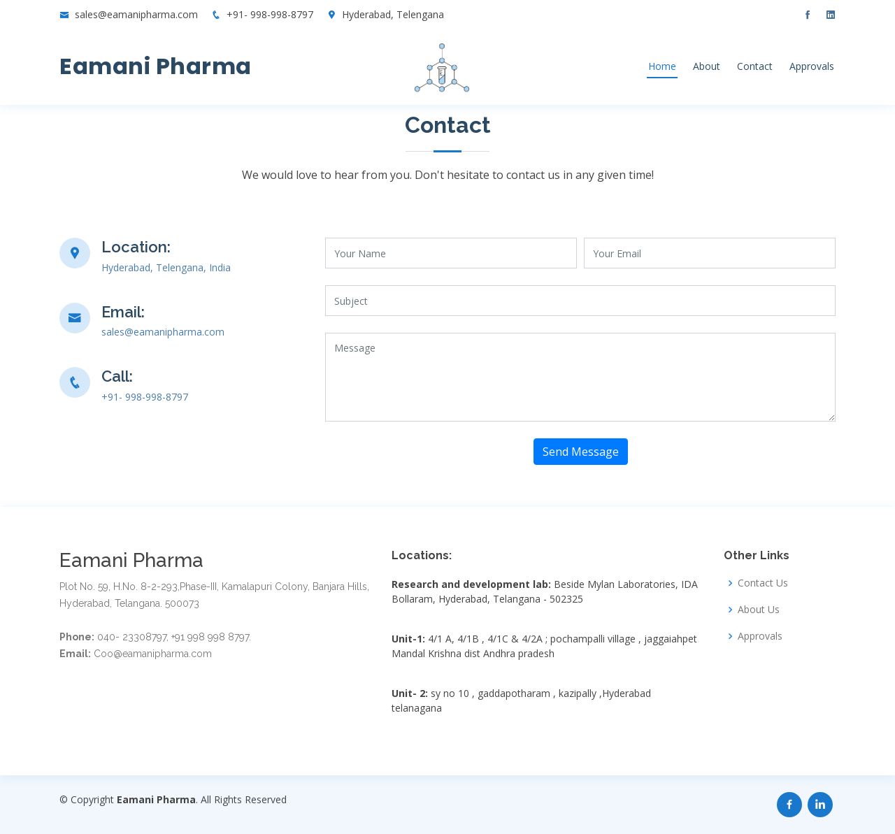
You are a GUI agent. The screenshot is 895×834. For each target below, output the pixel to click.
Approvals (811, 66)
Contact (755, 66)
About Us (759, 609)
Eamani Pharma (155, 66)
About (706, 66)
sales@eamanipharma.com (136, 14)
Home (662, 66)
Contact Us (763, 583)
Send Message (581, 451)
